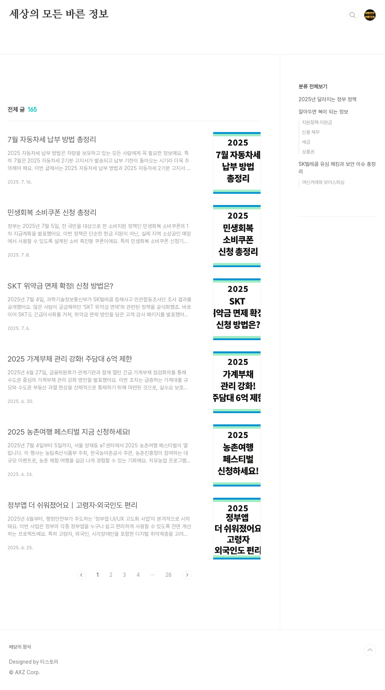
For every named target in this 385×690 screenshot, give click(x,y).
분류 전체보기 (313, 87)
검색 (352, 15)
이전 (81, 574)
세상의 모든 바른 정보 (59, 14)
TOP (370, 650)
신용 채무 (311, 132)
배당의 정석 (20, 647)
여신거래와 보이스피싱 (323, 182)
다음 (186, 574)
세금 (306, 142)
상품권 (308, 152)
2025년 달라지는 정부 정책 (327, 99)
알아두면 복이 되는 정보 (323, 112)
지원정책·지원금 (317, 122)
